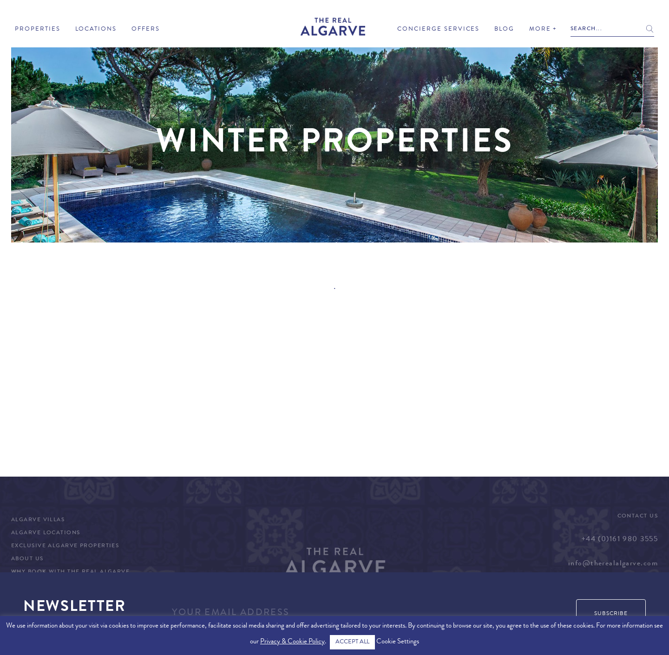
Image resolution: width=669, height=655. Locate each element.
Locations (96, 29)
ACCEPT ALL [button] (352, 642)
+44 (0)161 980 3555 (619, 540)
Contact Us (637, 516)
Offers (145, 29)
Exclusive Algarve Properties (65, 546)
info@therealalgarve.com (613, 564)
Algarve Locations (45, 533)
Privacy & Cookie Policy (292, 642)
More (540, 29)
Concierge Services (438, 29)
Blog (504, 29)
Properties (37, 29)
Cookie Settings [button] (397, 642)
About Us (27, 559)
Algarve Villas (38, 520)
